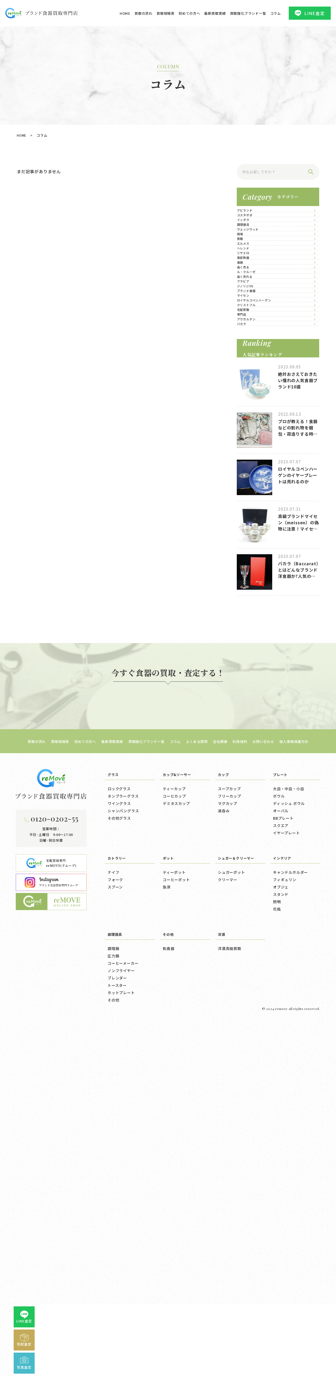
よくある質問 (200, 1090)
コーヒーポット (176, 1229)
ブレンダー (117, 1327)
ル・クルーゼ (255, 424)
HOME (125, 13)
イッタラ (251, 247)
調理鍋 (113, 1298)
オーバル (280, 1160)
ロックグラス (119, 1138)
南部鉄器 (251, 376)
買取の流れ (143, 13)
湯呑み (223, 1160)
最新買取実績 (215, 13)
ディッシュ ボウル (289, 1153)
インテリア (283, 1207)
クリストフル (255, 536)
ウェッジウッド (257, 280)
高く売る (251, 408)
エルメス (251, 328)
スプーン (115, 1236)
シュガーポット (231, 1221)
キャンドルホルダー (290, 1221)
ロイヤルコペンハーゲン (265, 520)
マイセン (251, 504)
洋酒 (222, 1283)
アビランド (253, 215)
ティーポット (174, 1221)
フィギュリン (284, 1229)
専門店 (249, 568)
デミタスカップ (176, 1153)
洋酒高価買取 (229, 1298)
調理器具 (251, 263)
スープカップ (229, 1138)
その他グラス (119, 1167)
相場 (247, 296)
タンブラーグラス (123, 1145)
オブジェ (280, 1236)
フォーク (115, 1229)
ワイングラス (119, 1153)
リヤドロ (251, 360)
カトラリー (118, 1207)
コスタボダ (253, 231)
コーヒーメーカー (123, 1312)
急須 (167, 1236)
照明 (277, 1251)
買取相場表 (165, 13)
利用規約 (248, 1090)
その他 (113, 1349)
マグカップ (227, 1153)
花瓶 (277, 1258)
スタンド (280, 1243)
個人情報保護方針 (308, 1090)
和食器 (168, 1298)
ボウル (279, 1145)
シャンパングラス (123, 1160)
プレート (281, 1124)
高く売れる (253, 440)
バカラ (249, 600)
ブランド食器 (255, 488)
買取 (247, 312)
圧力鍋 (113, 1305)
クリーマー (227, 1229)
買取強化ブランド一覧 (248, 13)
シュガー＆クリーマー (238, 1207)
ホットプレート (121, 1342)
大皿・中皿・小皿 (288, 1138)
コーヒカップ (174, 1145)
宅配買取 (251, 552)
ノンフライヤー (121, 1320)
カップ (224, 1124)
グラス (114, 1124)
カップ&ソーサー (179, 1124)
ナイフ (113, 1221)
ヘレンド (251, 344)
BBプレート (283, 1167)
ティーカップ (174, 1138)
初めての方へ (189, 13)
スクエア (280, 1175)
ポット (169, 1207)
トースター (117, 1334)
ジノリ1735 (254, 472)
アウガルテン (255, 584)
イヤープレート (286, 1182)
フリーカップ (229, 1145)
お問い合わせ (274, 1090)
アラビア (251, 456)
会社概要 (226, 1090)
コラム (275, 13)
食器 (247, 392)
